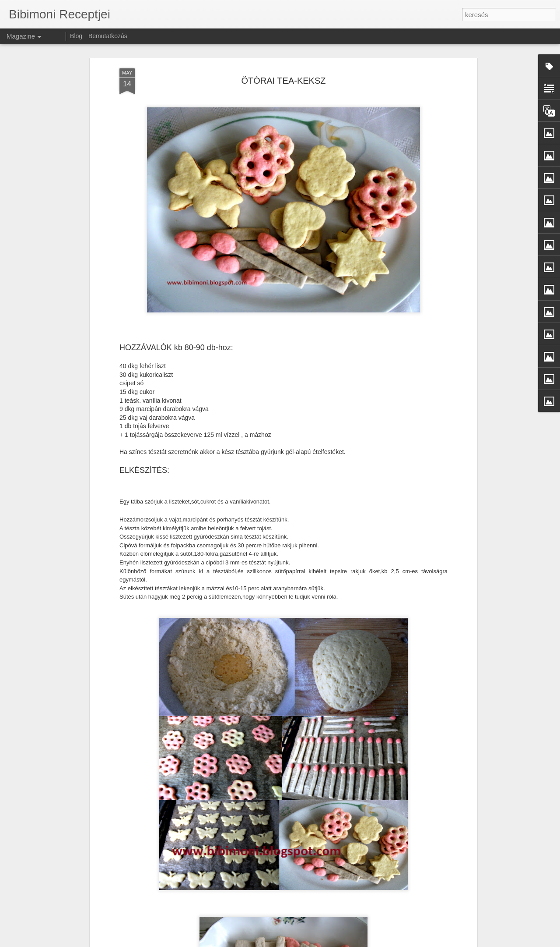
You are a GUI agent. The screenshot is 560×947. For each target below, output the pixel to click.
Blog (76, 35)
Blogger (401, 942)
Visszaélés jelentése (433, 942)
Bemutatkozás (107, 35)
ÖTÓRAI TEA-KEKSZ (284, 65)
